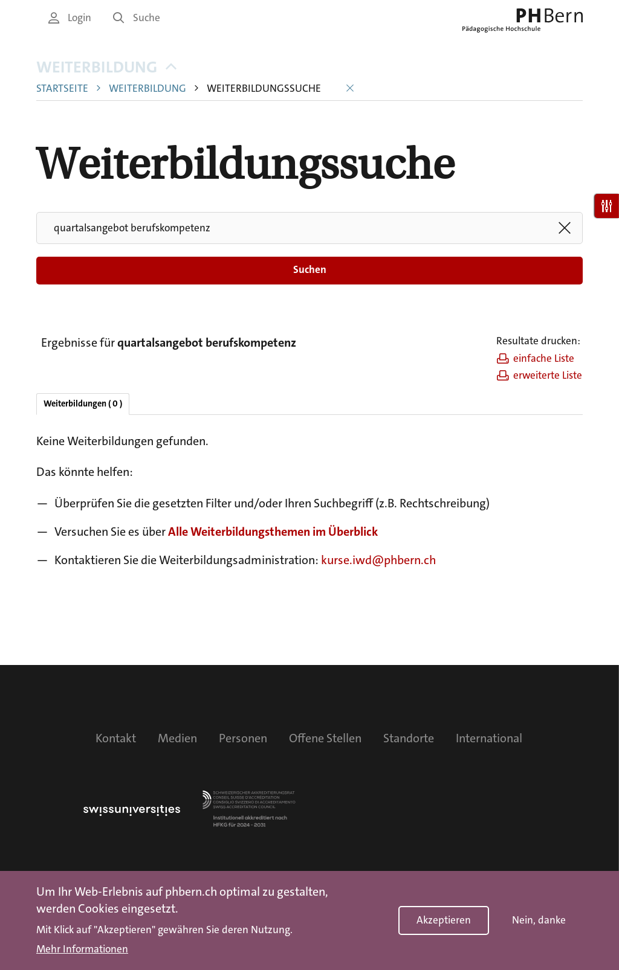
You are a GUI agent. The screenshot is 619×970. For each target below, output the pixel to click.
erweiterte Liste (539, 375)
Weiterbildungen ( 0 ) (83, 404)
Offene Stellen (325, 738)
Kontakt (116, 738)
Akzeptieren (443, 921)
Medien (177, 738)
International (489, 738)
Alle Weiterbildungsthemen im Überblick (273, 531)
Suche (136, 18)
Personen (243, 738)
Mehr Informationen (82, 950)
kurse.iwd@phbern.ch (378, 560)
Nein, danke (539, 921)
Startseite (62, 88)
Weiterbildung (106, 67)
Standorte (408, 738)
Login (69, 18)
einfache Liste (535, 358)
